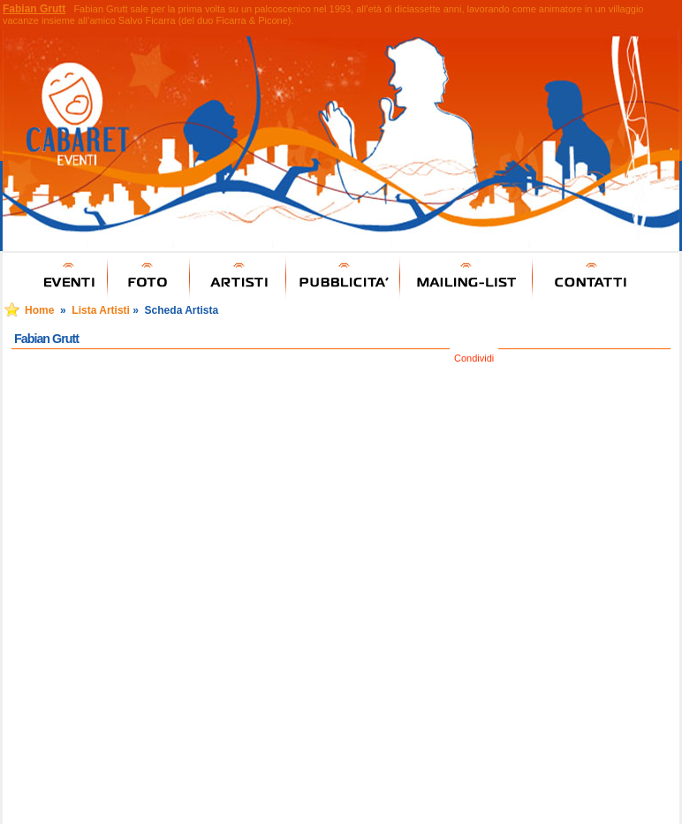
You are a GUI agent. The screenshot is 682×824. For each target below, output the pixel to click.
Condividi (474, 358)
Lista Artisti (101, 310)
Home (39, 310)
